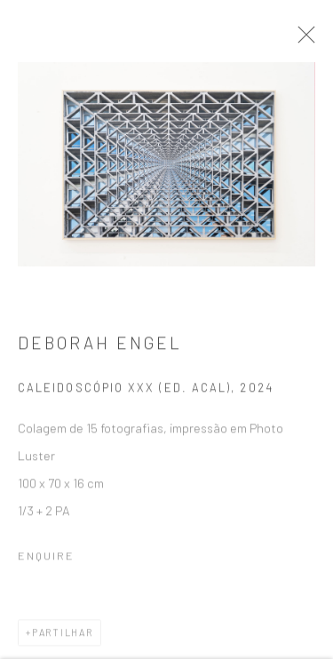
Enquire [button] (46, 561)
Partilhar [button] (62, 638)
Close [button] (317, 40)
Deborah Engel (100, 349)
